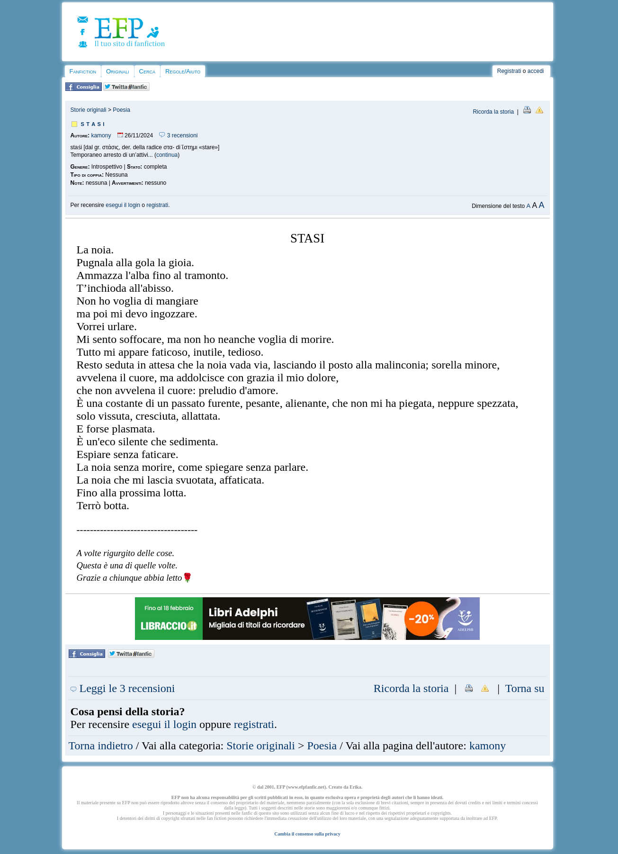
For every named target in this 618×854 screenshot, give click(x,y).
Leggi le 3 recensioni (123, 688)
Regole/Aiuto (182, 71)
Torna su (525, 688)
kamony (101, 135)
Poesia (121, 110)
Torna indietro (101, 745)
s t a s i (93, 123)
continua (167, 155)
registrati (157, 205)
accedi (536, 71)
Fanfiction (83, 71)
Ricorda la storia (493, 111)
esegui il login (123, 205)
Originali (117, 71)
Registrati (509, 71)
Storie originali (89, 110)
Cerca (147, 71)
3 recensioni (178, 135)
